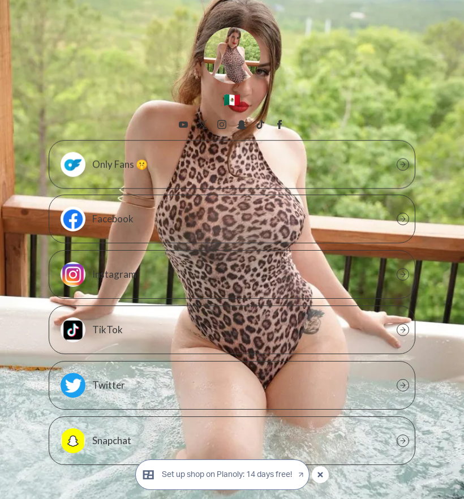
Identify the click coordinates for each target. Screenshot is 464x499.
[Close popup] (320, 474)
